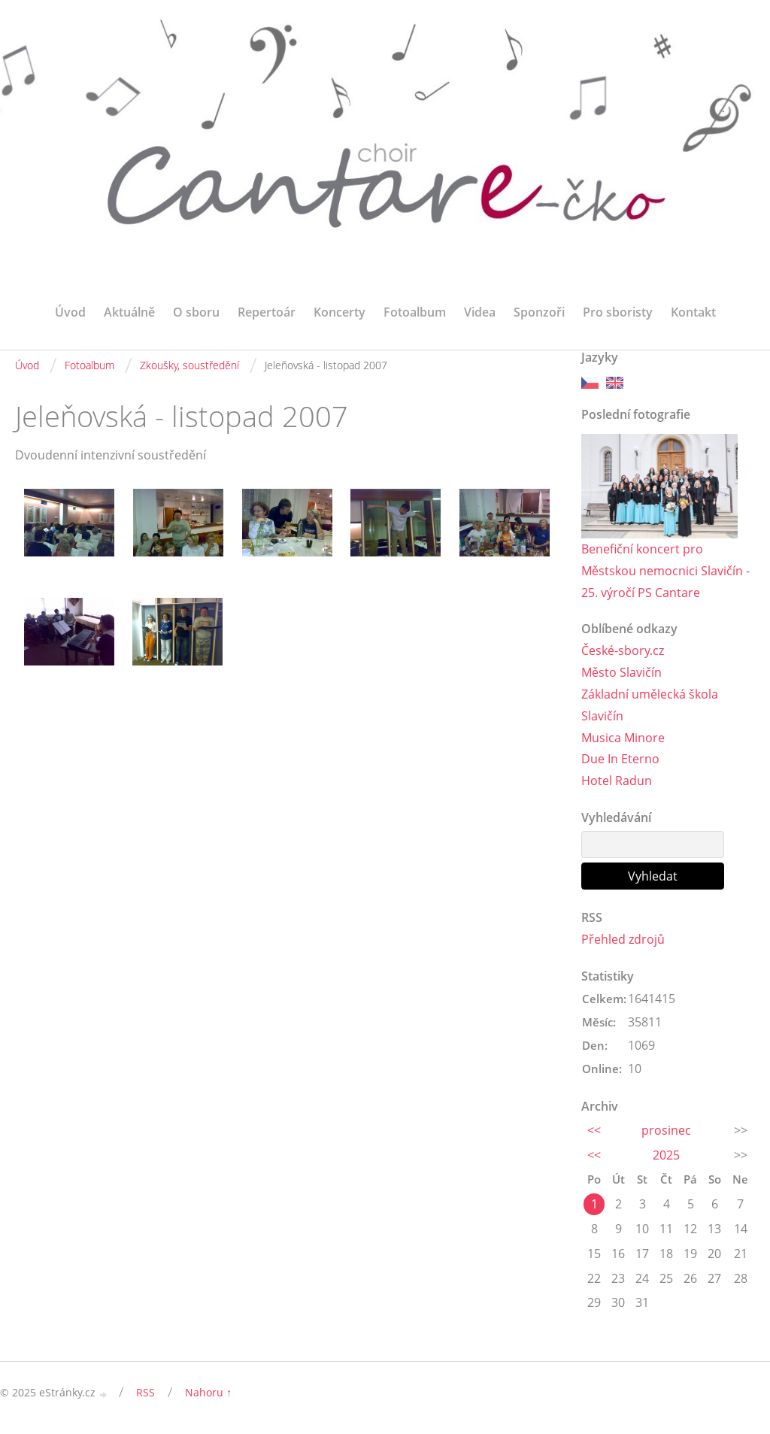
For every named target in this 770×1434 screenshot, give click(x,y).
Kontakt (693, 312)
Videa (480, 312)
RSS (145, 1392)
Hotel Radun (616, 780)
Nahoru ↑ (208, 1392)
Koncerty (339, 312)
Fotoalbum (414, 312)
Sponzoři (539, 312)
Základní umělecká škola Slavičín (649, 705)
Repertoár (267, 312)
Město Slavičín (621, 672)
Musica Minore (623, 737)
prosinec (666, 1130)
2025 (666, 1155)
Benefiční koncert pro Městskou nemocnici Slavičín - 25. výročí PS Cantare (665, 571)
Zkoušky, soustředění (189, 365)
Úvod (70, 312)
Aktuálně (129, 312)
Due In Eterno (620, 758)
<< (594, 1130)
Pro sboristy (618, 312)
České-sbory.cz (622, 650)
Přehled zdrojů (623, 939)
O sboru (196, 312)
